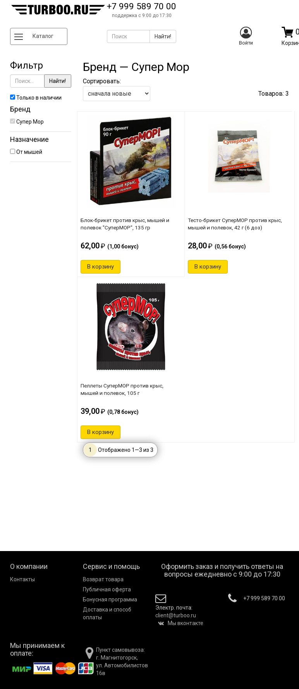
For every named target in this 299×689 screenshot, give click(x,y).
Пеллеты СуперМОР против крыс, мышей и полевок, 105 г (122, 389)
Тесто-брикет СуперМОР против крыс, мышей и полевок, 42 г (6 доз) (235, 224)
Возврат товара (103, 579)
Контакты (22, 579)
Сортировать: (116, 89)
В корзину (100, 266)
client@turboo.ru (175, 615)
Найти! (57, 81)
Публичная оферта (107, 589)
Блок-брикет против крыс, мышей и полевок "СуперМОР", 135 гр (125, 224)
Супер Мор (27, 122)
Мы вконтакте (180, 623)
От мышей (26, 152)
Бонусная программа (110, 599)
